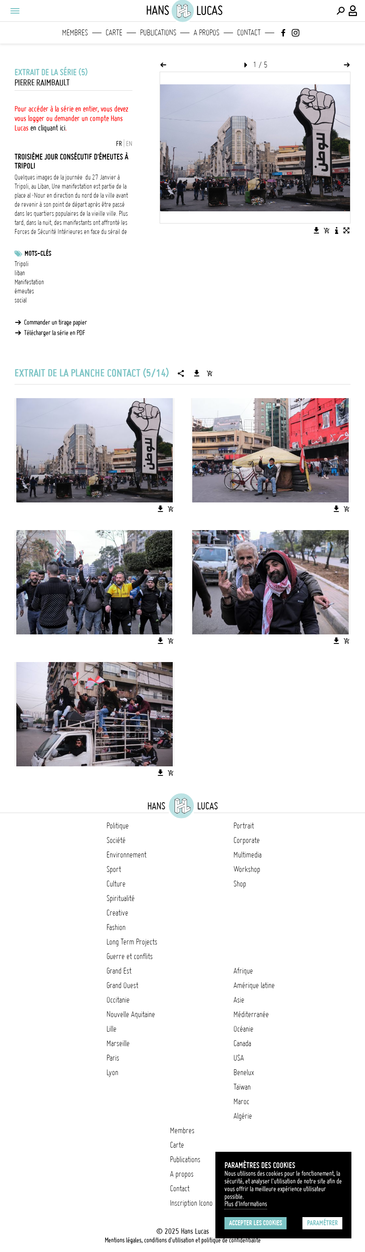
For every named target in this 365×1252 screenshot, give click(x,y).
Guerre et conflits (130, 956)
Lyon (112, 1072)
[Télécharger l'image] (316, 230)
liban (20, 273)
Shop (240, 883)
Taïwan (242, 1086)
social (21, 300)
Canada (242, 1043)
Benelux (244, 1072)
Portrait (244, 825)
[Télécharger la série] (197, 373)
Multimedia (248, 854)
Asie (239, 999)
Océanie (243, 1028)
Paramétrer (322, 1223)
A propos (206, 32)
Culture (116, 883)
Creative (117, 912)
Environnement (126, 854)
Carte (114, 32)
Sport (114, 869)
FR (119, 144)
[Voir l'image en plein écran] (346, 230)
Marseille (118, 1043)
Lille (112, 1028)
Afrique (243, 970)
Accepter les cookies (255, 1223)
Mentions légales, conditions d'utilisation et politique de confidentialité (183, 1240)
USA (239, 1057)
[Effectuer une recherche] (340, 11)
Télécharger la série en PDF (54, 333)
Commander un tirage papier (55, 322)
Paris (113, 1057)
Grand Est (119, 970)
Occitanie (118, 999)
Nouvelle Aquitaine (131, 1014)
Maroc (241, 1101)
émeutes (24, 291)
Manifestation (29, 282)
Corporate (247, 840)
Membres (75, 32)
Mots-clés (37, 253)
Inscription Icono (191, 1203)
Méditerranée (251, 1014)
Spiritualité (121, 898)
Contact (249, 32)
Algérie (243, 1115)
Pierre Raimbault (42, 83)
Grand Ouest (122, 985)
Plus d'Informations (245, 1204)
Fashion (116, 927)
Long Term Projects (132, 941)
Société (116, 840)
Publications (158, 32)
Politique (118, 825)
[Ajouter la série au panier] (209, 373)
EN (129, 144)
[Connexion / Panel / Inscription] (353, 11)
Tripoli (22, 264)
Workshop (247, 869)
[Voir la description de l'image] (336, 230)
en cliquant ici (47, 127)
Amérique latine (254, 985)
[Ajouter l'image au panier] (326, 230)
